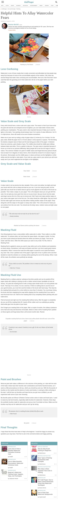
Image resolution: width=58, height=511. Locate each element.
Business (18, 5)
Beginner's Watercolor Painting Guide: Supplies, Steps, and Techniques (15, 474)
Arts (2, 5)
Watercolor (41, 477)
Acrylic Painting (43, 446)
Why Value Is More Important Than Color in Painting (45, 470)
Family (41, 5)
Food (52, 5)
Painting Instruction (44, 455)
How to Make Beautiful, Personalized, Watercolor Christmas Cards (15, 463)
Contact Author (12, 30)
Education (25, 5)
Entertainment (33, 5)
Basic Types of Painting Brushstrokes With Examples (45, 459)
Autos (7, 5)
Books (12, 5)
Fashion (47, 5)
